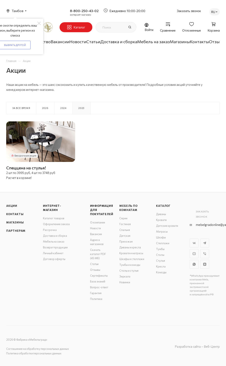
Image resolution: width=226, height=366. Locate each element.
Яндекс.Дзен (204, 264)
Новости (95, 228)
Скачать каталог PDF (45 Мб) (98, 254)
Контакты (14, 214)
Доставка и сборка (55, 235)
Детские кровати (167, 225)
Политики (96, 299)
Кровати (161, 220)
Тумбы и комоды (129, 264)
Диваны (161, 214)
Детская (124, 235)
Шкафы (161, 237)
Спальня (124, 230)
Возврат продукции (55, 247)
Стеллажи (162, 243)
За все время (21, 108)
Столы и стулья (128, 270)
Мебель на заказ (53, 241)
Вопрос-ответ (99, 287)
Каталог (163, 205)
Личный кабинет (53, 253)
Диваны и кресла (130, 247)
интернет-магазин (80, 14)
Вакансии (96, 234)
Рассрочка (50, 230)
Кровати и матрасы (131, 253)
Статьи (94, 264)
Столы (160, 254)
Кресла (161, 266)
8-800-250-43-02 (84, 11)
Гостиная (125, 224)
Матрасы (162, 231)
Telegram (204, 243)
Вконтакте (194, 243)
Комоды (161, 272)
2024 (63, 108)
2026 (45, 108)
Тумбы (160, 249)
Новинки (124, 282)
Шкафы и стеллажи (131, 259)
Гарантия (95, 293)
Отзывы (95, 269)
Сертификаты (99, 275)
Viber (204, 253)
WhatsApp (194, 264)
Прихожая (126, 241)
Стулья (160, 260)
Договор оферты (54, 259)
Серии (123, 218)
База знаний (97, 281)
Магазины (15, 222)
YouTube (194, 253)
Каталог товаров (53, 218)
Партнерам (16, 230)
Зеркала (124, 276)
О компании (97, 222)
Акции (11, 205)
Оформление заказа (56, 224)
